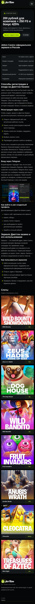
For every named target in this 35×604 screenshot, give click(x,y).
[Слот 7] (17, 522)
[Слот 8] (17, 556)
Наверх (3, 600)
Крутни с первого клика (11, 35)
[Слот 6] (17, 487)
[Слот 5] (17, 452)
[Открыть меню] (32, 4)
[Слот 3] (17, 382)
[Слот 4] (17, 417)
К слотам (25, 35)
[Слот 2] (17, 347)
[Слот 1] (17, 312)
